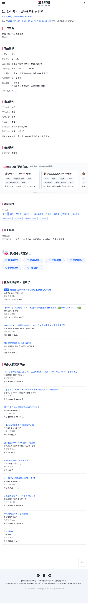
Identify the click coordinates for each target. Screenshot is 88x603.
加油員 (15, 91)
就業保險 (43, 218)
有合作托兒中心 (31, 218)
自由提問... (35, 268)
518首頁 (12, 21)
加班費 (18, 214)
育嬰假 (48, 214)
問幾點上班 (13, 268)
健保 (11, 214)
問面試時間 (56, 260)
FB (44, 575)
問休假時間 (13, 260)
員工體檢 (75, 214)
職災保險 (18, 218)
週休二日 (27, 214)
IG (38, 575)
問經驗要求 (35, 260)
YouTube (49, 575)
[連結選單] (3, 3)
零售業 (24, 21)
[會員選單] (84, 3)
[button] (35, 192)
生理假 (56, 214)
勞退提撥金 (7, 218)
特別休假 (65, 214)
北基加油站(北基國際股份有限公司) (39, 21)
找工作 (18, 21)
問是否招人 (78, 260)
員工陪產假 (38, 214)
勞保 (4, 214)
